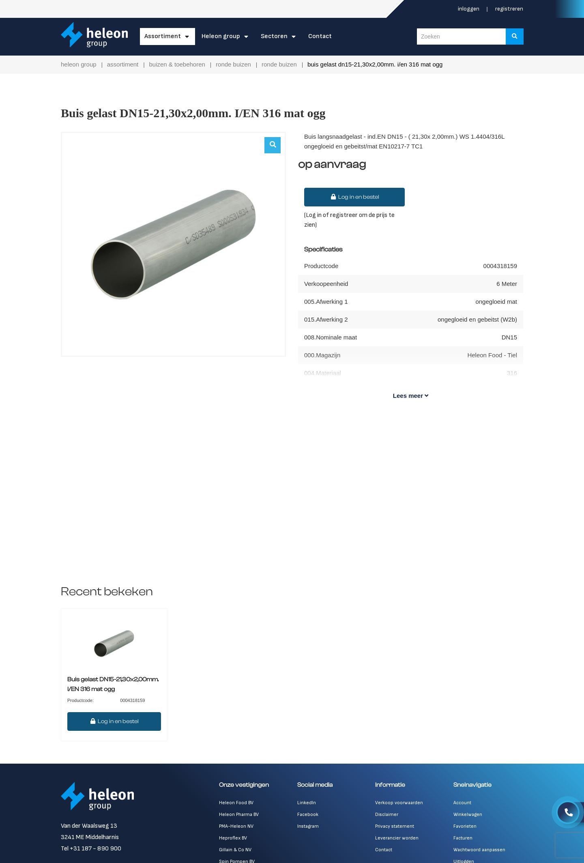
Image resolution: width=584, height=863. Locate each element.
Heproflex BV (233, 838)
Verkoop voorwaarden (399, 803)
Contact (320, 36)
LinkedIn (306, 803)
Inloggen (469, 8)
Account (462, 803)
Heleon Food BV (236, 803)
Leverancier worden (397, 838)
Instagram (308, 826)
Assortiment (162, 36)
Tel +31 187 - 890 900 (91, 848)
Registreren (509, 8)
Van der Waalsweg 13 (89, 826)
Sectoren (274, 36)
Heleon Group (221, 36)
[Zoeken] (515, 36)
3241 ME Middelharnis (90, 837)
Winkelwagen (467, 814)
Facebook (307, 814)
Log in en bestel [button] (354, 197)
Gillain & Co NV (235, 850)
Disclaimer (386, 814)
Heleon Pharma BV (239, 814)
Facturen (462, 838)
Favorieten (465, 826)
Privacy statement (394, 826)
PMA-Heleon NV (236, 826)
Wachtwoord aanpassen (479, 850)
